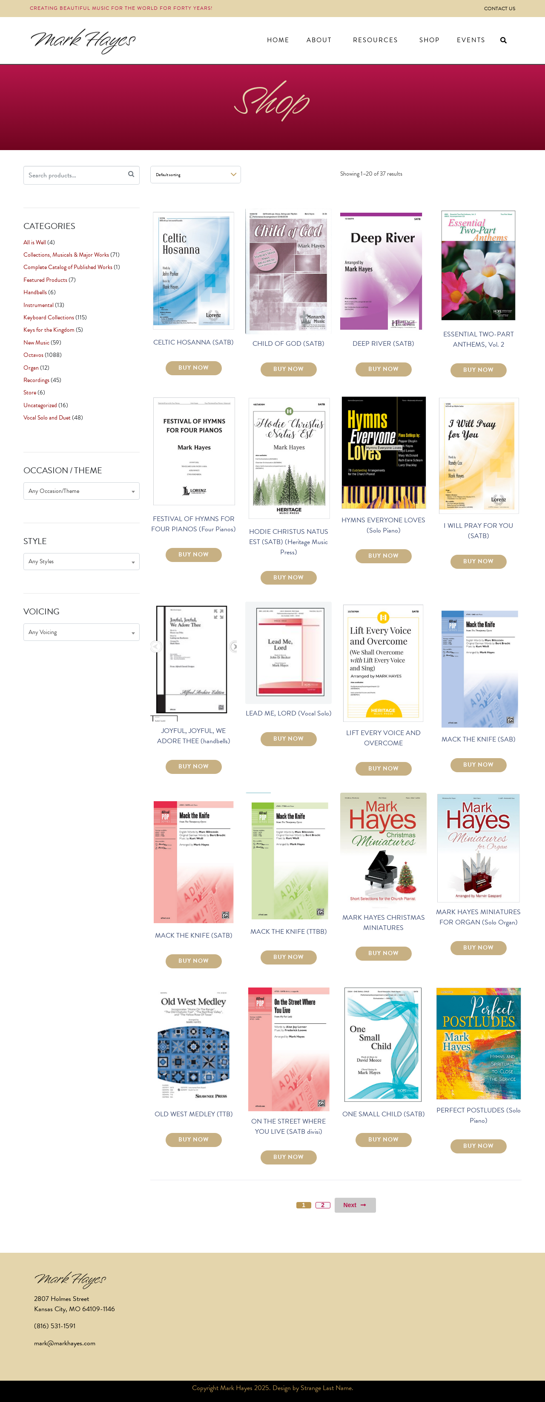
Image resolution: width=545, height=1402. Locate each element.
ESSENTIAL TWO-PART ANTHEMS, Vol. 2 (478, 339)
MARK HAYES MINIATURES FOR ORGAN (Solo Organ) (478, 917)
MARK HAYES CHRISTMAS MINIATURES (383, 922)
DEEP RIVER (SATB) (383, 344)
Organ (31, 367)
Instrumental (38, 305)
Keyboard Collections (48, 317)
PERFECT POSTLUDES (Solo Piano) (478, 1115)
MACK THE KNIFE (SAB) (479, 739)
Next (355, 1205)
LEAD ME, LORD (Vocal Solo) (289, 713)
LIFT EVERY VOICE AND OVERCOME (383, 738)
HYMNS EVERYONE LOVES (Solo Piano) (383, 525)
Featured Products (45, 279)
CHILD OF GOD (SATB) (288, 344)
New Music (36, 342)
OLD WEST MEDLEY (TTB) (194, 1114)
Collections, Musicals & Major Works (66, 254)
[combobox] (81, 491)
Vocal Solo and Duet (47, 417)
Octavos (33, 354)
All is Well (34, 242)
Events (471, 40)
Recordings (36, 380)
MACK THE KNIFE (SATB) (193, 935)
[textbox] (81, 491)
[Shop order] (195, 174)
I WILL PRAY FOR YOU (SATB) (478, 531)
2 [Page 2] (322, 1205)
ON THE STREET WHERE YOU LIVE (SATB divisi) (288, 1126)
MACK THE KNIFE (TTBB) (288, 932)
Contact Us (499, 8)
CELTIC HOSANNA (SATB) (193, 342)
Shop (429, 40)
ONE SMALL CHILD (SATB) (383, 1114)
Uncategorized (40, 405)
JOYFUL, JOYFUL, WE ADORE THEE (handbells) (193, 736)
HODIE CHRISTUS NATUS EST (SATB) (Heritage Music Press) (288, 542)
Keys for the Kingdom (49, 329)
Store (29, 392)
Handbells (35, 292)
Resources (375, 40)
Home (278, 40)
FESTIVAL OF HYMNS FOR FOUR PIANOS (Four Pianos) (193, 524)
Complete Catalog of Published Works (67, 267)
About (319, 40)
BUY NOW (193, 367)
